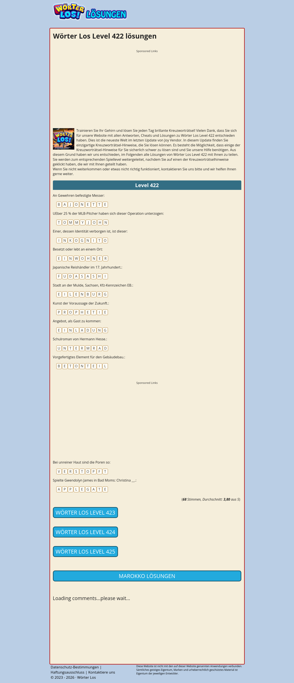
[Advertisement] (147, 85)
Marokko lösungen (147, 575)
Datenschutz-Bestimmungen (75, 667)
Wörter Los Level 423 (85, 512)
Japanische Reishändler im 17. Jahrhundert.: (87, 267)
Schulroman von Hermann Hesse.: (80, 339)
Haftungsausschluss (68, 672)
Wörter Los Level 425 (85, 551)
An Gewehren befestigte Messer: (79, 195)
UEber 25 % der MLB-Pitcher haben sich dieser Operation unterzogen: (108, 213)
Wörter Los (86, 677)
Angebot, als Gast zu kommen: (77, 321)
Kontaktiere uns (101, 672)
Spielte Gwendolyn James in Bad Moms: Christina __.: (95, 480)
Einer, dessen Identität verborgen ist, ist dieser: (90, 231)
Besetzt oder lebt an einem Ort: (78, 249)
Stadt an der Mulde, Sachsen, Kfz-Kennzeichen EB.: (93, 285)
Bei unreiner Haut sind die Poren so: (81, 462)
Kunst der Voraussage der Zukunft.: (81, 303)
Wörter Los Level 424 (85, 532)
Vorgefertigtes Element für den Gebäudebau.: (89, 357)
